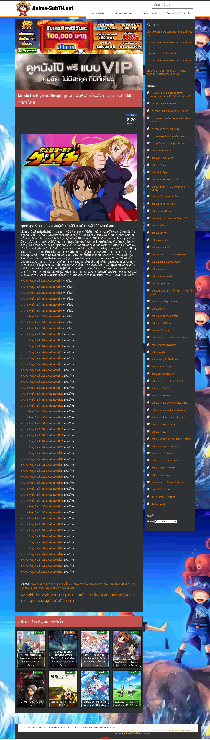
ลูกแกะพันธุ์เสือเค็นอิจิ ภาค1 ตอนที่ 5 (41, 304)
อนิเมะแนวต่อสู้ (159, 431)
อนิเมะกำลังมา (159, 165)
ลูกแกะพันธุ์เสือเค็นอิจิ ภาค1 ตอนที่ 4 (41, 298)
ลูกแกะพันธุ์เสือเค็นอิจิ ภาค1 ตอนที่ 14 (42, 358)
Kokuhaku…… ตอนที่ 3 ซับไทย (161, 53)
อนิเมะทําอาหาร (159, 233)
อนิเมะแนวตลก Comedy (163, 424)
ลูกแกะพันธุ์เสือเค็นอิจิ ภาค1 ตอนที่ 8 (41, 322)
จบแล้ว (81, 595)
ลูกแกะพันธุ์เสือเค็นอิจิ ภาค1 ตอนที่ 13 (42, 352)
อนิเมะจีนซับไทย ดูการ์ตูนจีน (165, 179)
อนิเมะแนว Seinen (161, 388)
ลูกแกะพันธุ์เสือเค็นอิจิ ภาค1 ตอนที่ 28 (42, 441)
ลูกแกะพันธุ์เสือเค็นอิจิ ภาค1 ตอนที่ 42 (42, 524)
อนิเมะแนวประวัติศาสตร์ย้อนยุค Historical (172, 439)
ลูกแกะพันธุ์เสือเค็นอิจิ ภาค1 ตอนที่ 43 (42, 530)
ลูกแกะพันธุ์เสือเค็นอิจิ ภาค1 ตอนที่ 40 (42, 512)
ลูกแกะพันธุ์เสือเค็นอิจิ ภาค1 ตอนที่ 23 (42, 411)
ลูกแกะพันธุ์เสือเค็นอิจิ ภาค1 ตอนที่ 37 (42, 494)
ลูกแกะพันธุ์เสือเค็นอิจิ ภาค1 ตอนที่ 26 (42, 429)
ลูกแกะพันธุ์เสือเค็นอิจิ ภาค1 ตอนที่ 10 (42, 334)
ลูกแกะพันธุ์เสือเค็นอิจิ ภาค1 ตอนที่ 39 (42, 506)
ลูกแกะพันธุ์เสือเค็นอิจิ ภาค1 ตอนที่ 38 (42, 500)
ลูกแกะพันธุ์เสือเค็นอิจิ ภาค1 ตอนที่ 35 (42, 482)
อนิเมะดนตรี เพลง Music (163, 204)
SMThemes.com (135, 730)
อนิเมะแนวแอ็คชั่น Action (164, 453)
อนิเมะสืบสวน (158, 308)
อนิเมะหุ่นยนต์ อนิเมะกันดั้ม (165, 316)
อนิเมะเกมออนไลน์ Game (164, 345)
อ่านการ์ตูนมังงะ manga (163, 497)
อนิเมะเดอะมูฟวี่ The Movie (165, 359)
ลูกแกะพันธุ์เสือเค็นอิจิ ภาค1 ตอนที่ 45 (42, 542)
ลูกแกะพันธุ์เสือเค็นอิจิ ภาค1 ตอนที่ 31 (42, 459)
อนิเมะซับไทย (98, 14)
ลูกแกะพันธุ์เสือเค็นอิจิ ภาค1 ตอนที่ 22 (42, 405)
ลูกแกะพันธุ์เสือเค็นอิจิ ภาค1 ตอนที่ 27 (42, 435)
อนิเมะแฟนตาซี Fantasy (163, 468)
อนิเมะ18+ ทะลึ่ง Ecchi (162, 158)
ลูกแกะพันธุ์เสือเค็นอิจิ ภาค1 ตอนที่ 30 (42, 453)
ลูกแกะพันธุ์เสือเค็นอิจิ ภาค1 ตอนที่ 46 (42, 548)
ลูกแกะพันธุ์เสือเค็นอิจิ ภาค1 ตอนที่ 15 (42, 364)
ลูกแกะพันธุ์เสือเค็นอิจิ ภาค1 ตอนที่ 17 (42, 375)
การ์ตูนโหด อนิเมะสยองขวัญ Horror (169, 136)
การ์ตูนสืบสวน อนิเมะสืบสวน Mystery (170, 111)
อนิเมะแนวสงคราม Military (165, 446)
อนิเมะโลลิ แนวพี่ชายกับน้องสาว (167, 482)
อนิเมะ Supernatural (161, 150)
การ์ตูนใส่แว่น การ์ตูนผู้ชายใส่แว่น (168, 143)
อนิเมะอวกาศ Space (162, 323)
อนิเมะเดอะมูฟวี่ (149, 14)
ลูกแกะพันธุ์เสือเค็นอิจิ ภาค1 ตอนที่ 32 (42, 465)
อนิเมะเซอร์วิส (158, 352)
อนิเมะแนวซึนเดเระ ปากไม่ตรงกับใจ (169, 417)
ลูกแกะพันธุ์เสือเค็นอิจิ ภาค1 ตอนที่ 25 (42, 423)
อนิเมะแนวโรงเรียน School (165, 460)
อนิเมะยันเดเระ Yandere (163, 276)
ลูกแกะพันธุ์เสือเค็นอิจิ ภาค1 (52, 601)
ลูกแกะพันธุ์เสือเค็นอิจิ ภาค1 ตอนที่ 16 (42, 370)
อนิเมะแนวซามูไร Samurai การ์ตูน (168, 410)
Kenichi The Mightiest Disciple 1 (47, 595)
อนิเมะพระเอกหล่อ (160, 247)
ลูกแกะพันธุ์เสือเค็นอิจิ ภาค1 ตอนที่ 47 (42, 554)
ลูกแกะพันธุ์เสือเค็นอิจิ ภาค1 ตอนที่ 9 (41, 328)
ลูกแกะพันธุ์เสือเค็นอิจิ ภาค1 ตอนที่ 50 (42, 571)
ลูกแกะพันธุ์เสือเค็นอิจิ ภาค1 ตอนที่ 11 (42, 340)
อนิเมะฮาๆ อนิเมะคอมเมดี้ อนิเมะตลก (169, 337)
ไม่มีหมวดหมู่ (158, 504)
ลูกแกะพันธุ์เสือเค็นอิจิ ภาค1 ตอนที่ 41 (42, 518)
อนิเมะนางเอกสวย (160, 240)
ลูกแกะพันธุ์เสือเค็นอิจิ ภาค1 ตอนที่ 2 (41, 286)
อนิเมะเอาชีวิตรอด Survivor (165, 374)
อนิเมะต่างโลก (159, 225)
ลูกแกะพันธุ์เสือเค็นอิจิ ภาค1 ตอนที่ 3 (41, 292)
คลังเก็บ (150, 521)
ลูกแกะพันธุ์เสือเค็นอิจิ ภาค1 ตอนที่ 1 (41, 280)
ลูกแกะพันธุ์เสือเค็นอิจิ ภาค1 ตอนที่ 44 (42, 536)
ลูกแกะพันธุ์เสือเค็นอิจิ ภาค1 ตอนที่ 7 (41, 316)
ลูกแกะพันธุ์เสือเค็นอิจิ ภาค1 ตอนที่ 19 (42, 387)
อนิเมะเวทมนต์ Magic (162, 366)
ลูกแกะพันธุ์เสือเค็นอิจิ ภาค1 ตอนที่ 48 (42, 560)
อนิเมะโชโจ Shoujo (161, 475)
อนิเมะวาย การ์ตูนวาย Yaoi (165, 301)
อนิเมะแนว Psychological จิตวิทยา (168, 381)
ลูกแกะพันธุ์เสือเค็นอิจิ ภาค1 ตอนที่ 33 (42, 470)
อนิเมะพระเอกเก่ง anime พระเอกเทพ (169, 254)
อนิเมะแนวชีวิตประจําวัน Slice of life (169, 403)
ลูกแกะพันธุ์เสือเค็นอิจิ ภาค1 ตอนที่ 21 (42, 399)
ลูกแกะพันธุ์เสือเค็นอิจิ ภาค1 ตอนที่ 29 (42, 447)
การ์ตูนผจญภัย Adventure (164, 103)
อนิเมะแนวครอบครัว (162, 395)
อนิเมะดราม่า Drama (162, 211)
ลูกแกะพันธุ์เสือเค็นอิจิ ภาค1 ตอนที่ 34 (42, 476)
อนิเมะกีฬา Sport (160, 172)
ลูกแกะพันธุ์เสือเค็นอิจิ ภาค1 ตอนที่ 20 (42, 393)
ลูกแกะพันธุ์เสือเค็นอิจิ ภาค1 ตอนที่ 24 (42, 417)
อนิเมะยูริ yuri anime (161, 283)
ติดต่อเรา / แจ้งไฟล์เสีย (178, 14)
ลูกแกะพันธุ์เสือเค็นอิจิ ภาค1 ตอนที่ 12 (42, 346)
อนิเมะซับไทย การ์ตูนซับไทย (165, 196)
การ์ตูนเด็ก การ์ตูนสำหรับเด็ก (166, 129)
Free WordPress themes (167, 730)
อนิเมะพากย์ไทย (123, 14)
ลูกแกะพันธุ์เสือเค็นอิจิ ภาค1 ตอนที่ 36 (42, 488)
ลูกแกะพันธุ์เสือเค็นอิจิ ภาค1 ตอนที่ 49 (42, 565)
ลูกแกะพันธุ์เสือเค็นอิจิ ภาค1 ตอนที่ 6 (41, 310)
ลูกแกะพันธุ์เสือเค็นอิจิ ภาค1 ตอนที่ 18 (42, 381)
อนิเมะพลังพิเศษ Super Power (166, 262)
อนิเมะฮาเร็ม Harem (161, 330)
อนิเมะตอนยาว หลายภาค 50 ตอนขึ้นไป (171, 218)
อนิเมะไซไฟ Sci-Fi (161, 489)
